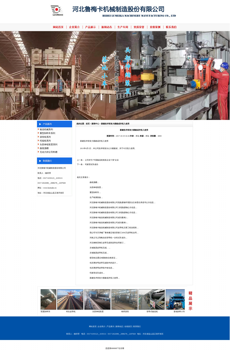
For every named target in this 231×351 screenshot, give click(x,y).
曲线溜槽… (94, 182)
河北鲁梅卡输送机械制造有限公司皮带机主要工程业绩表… (114, 228)
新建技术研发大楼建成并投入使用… (105, 278)
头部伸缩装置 (99, 311)
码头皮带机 (71, 311)
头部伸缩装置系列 (48, 144)
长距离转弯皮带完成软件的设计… (104, 263)
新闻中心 (95, 124)
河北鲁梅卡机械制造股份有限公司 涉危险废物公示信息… (113, 207)
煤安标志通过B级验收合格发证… (103, 258)
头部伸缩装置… (96, 187)
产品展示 (110, 326)
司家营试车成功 (91, 164)
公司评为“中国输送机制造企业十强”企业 (102, 160)
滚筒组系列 (45, 137)
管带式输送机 (153, 311)
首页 (88, 124)
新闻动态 (119, 326)
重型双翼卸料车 (44, 311)
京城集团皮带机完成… (99, 253)
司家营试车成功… (97, 273)
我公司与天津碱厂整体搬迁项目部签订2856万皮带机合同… (114, 233)
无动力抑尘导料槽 (48, 152)
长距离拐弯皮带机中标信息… (102, 268)
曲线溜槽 (44, 148)
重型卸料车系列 (47, 133)
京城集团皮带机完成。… (100, 248)
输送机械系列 (46, 129)
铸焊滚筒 (126, 311)
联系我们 (137, 326)
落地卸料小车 (180, 311)
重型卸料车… (95, 192)
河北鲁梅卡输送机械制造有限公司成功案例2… (109, 217)
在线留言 (128, 326)
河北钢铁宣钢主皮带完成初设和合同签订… (107, 243)
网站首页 (93, 326)
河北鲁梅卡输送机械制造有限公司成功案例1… (109, 222)
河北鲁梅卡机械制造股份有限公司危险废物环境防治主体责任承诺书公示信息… (122, 202)
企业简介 (101, 326)
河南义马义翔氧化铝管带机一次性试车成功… (108, 238)
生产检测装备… (96, 197)
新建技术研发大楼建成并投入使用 (115, 124)
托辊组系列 (45, 141)
